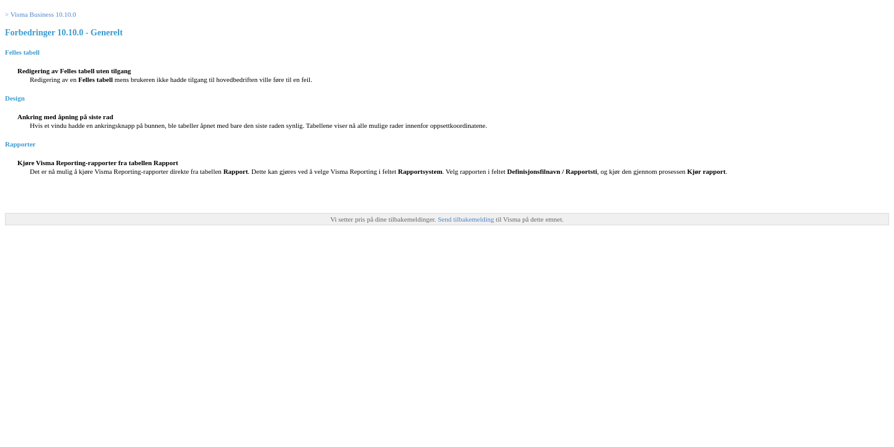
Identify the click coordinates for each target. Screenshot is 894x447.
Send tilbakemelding (466, 219)
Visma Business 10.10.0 (43, 14)
